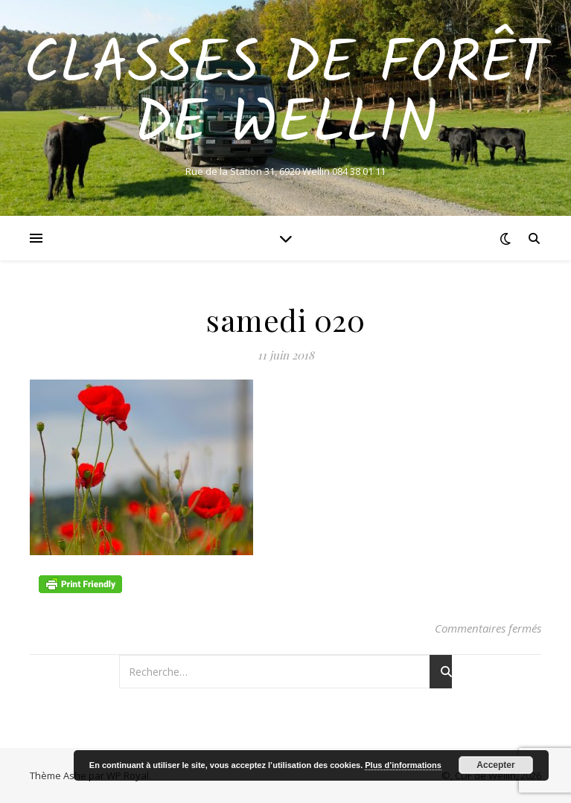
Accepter (495, 765)
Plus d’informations (403, 765)
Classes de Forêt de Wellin (285, 95)
